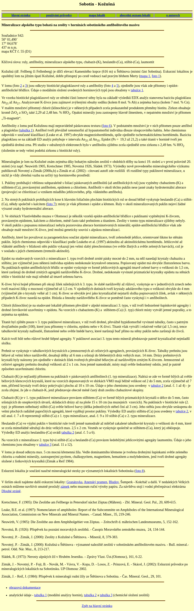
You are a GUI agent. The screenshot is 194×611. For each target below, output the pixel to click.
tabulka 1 (26, 130)
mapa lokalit (97, 15)
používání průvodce (59, 15)
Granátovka (74, 482)
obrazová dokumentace (25, 587)
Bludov (114, 482)
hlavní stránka (21, 15)
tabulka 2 (67, 432)
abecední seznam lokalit (135, 15)
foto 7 (51, 204)
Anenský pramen (95, 482)
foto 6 (106, 126)
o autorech (173, 15)
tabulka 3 (106, 595)
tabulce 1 (137, 90)
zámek (64, 486)
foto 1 (156, 76)
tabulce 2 (157, 385)
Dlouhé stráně (11, 491)
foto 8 (139, 471)
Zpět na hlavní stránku (97, 606)
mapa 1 (145, 76)
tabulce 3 (45, 444)
